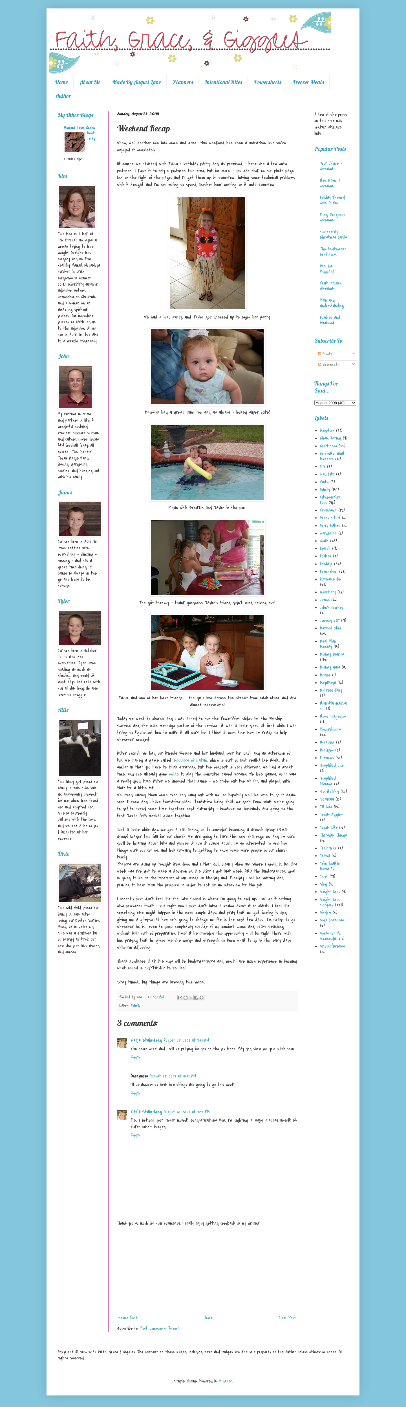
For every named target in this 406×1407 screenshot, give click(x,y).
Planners (183, 82)
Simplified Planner (328, 781)
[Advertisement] (207, 1270)
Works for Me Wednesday (330, 936)
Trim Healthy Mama (330, 866)
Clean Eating (330, 438)
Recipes (327, 750)
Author (63, 95)
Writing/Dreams (332, 946)
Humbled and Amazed (330, 320)
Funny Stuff (330, 518)
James (325, 600)
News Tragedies (333, 716)
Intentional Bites (223, 82)
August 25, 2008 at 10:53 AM (172, 1076)
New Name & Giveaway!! (330, 183)
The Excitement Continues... (333, 251)
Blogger (225, 1381)
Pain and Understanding (332, 303)
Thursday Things (333, 835)
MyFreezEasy (331, 690)
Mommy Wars (330, 667)
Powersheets (267, 82)
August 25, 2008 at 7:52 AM (186, 1040)
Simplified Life (332, 765)
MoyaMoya (328, 683)
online (174, 774)
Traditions (328, 848)
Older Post (287, 1318)
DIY (322, 466)
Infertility (328, 592)
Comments (328, 365)
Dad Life (327, 474)
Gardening (328, 533)
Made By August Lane (136, 82)
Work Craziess (332, 920)
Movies (325, 675)
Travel (325, 856)
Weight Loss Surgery (330, 902)
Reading (327, 742)
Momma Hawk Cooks (79, 128)
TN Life (326, 807)
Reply (135, 1057)
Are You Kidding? (327, 268)
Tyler (324, 876)
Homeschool (328, 571)
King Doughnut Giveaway (332, 217)
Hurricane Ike (330, 579)
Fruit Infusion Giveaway (331, 286)
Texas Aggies (331, 814)
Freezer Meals (308, 82)
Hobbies (325, 556)
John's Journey (331, 607)
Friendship (328, 510)
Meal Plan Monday (328, 644)
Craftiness (328, 446)
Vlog (323, 884)
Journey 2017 (329, 620)
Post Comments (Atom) (159, 1328)
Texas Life (328, 828)
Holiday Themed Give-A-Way (332, 200)
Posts (325, 354)
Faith (324, 482)
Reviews (327, 758)
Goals (324, 541)
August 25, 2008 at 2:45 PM (186, 1112)
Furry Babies (330, 526)
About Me (90, 82)
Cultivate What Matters (332, 456)
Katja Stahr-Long (146, 1040)
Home (61, 82)
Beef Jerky (91, 136)
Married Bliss (330, 628)
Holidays (326, 564)
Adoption (327, 430)
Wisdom (325, 912)
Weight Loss (330, 892)
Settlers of (190, 760)
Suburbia (327, 799)
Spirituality (329, 791)
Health (325, 548)
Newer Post (128, 1318)
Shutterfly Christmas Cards (333, 234)
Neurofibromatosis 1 (333, 706)
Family (135, 1005)
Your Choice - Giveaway (331, 166)
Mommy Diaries (332, 654)
